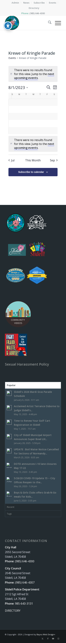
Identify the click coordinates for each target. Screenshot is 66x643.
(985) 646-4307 (24, 582)
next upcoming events (34, 76)
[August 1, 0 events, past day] (26, 102)
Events (12, 58)
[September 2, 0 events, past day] (54, 130)
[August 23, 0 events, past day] (33, 123)
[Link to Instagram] (58, 638)
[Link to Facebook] (48, 638)
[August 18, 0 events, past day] (47, 116)
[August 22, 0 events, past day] (26, 123)
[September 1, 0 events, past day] (47, 130)
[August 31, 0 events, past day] (39, 130)
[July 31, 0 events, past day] (19, 102)
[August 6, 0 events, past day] (12, 109)
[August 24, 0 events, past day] (39, 123)
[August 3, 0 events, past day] (39, 102)
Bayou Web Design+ (46, 634)
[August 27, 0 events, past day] (12, 130)
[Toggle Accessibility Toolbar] (8, 22)
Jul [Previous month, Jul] (11, 160)
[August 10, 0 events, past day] (39, 109)
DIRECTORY (12, 611)
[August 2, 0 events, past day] (33, 102)
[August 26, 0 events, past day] (54, 123)
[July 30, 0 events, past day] (12, 102)
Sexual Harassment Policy (27, 364)
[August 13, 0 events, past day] (12, 116)
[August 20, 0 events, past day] (12, 123)
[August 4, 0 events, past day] (47, 102)
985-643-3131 (24, 603)
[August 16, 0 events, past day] (33, 116)
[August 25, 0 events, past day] (47, 123)
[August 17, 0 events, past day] (39, 116)
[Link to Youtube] (53, 638)
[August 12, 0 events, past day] (54, 109)
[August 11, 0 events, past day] (47, 109)
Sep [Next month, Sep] (54, 160)
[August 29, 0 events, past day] (26, 130)
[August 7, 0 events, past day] (19, 109)
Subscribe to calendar (31, 172)
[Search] (48, 23)
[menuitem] (15, 3)
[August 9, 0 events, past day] (33, 109)
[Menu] (56, 23)
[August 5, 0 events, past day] (54, 102)
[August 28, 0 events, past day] (19, 130)
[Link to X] (42, 638)
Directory (34, 8)
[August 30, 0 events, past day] (33, 130)
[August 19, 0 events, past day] (54, 116)
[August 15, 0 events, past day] (26, 116)
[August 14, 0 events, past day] (19, 116)
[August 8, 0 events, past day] (26, 109)
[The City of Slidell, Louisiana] (27, 23)
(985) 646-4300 (37, 13)
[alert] (33, 144)
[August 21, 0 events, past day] (19, 123)
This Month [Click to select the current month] (33, 160)
